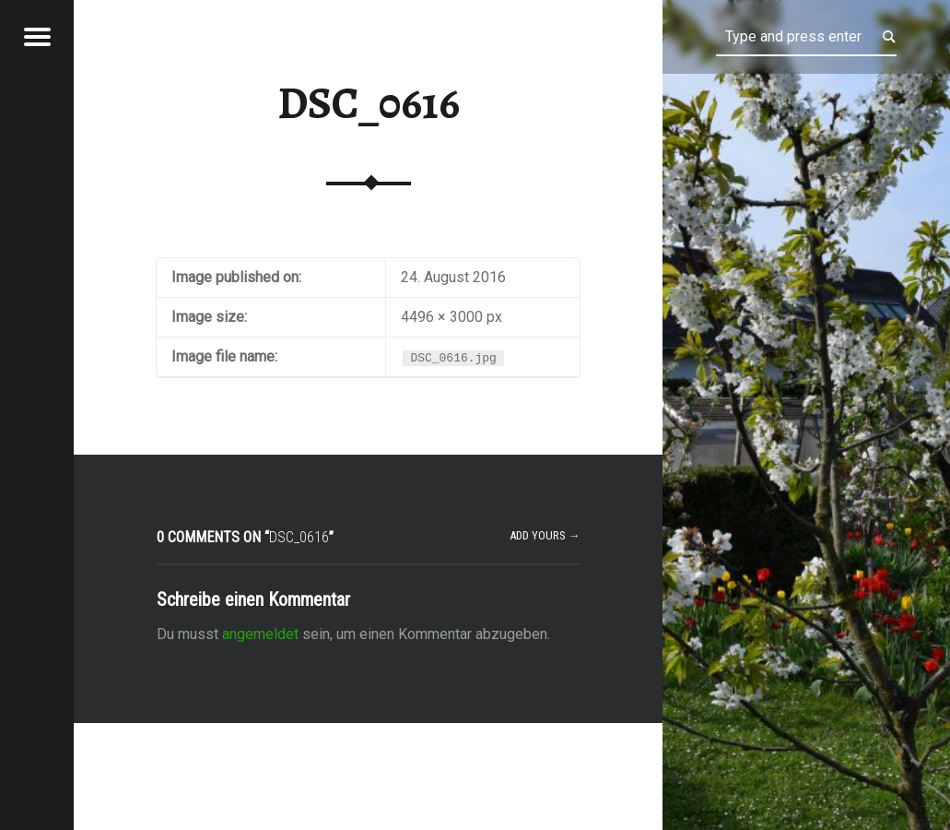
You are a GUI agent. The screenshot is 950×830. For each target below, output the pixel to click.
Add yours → (545, 535)
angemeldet (260, 634)
